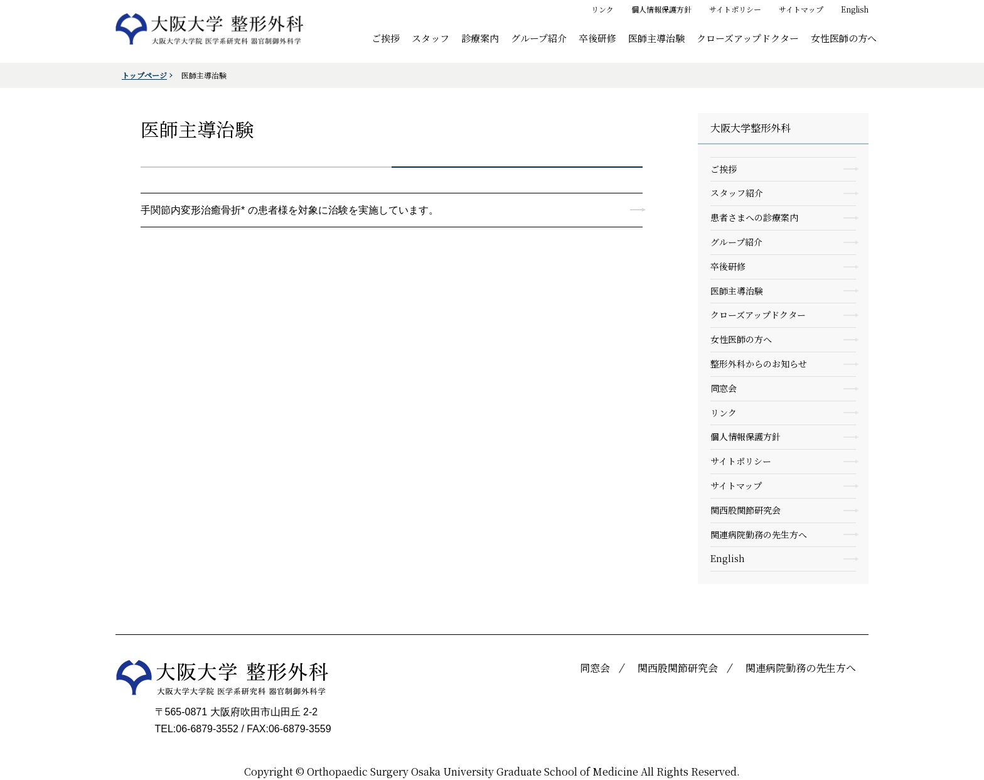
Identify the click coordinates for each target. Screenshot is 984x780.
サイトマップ (801, 9)
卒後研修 (597, 37)
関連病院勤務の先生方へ (758, 534)
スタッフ (430, 37)
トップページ (144, 75)
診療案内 (480, 37)
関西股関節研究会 (745, 510)
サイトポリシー (735, 9)
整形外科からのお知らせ (758, 363)
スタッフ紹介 (736, 193)
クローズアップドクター (748, 37)
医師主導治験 (656, 37)
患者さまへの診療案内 (754, 217)
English (855, 9)
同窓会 (723, 388)
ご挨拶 (386, 37)
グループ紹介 (539, 37)
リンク (602, 9)
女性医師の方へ (844, 37)
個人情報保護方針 (661, 9)
